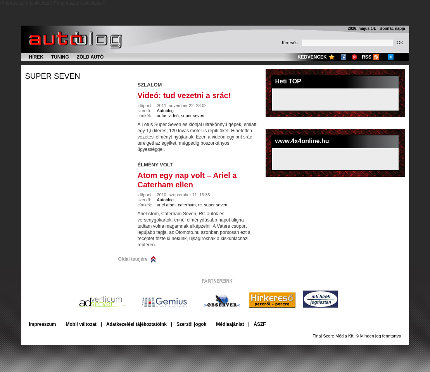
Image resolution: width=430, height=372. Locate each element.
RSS (366, 57)
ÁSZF (260, 324)
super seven (52, 76)
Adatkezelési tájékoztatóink (136, 324)
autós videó (168, 115)
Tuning (60, 57)
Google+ (354, 57)
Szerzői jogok (191, 324)
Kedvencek (311, 57)
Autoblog (165, 110)
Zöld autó (90, 57)
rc (200, 204)
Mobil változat (81, 324)
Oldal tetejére (133, 259)
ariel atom (166, 204)
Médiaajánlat (230, 324)
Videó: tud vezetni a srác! (184, 95)
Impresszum (42, 324)
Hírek (36, 57)
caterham (187, 204)
